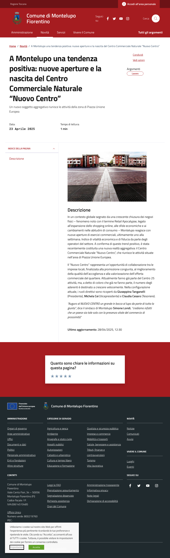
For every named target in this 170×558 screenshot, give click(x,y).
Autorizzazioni (54, 450)
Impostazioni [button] (17, 547)
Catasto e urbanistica (58, 455)
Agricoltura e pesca (57, 428)
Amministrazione (22, 32)
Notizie (130, 428)
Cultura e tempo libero (59, 460)
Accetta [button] (36, 547)
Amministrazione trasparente (103, 485)
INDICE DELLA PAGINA (32, 149)
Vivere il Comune (83, 32)
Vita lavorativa (95, 466)
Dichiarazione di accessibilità (102, 501)
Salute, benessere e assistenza (104, 444)
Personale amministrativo (21, 455)
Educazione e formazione (61, 466)
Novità (45, 32)
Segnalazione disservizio (60, 496)
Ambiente (52, 434)
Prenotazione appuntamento (63, 490)
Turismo (91, 460)
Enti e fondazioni (16, 460)
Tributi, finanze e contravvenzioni (96, 452)
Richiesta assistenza (58, 501)
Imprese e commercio (98, 434)
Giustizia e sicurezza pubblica (102, 428)
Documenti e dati (16, 444)
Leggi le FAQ (54, 485)
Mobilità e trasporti (97, 439)
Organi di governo (17, 428)
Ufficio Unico (14, 512)
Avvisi (130, 439)
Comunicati (133, 434)
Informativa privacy (97, 490)
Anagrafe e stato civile (59, 439)
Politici (10, 450)
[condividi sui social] (135, 54)
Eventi (130, 467)
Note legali (93, 496)
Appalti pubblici (55, 444)
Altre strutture (15, 466)
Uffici (10, 439)
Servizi (61, 32)
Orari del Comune (56, 506)
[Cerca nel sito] (156, 18)
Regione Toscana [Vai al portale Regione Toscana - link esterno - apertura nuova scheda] (18, 4)
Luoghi (130, 461)
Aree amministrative (18, 434)
